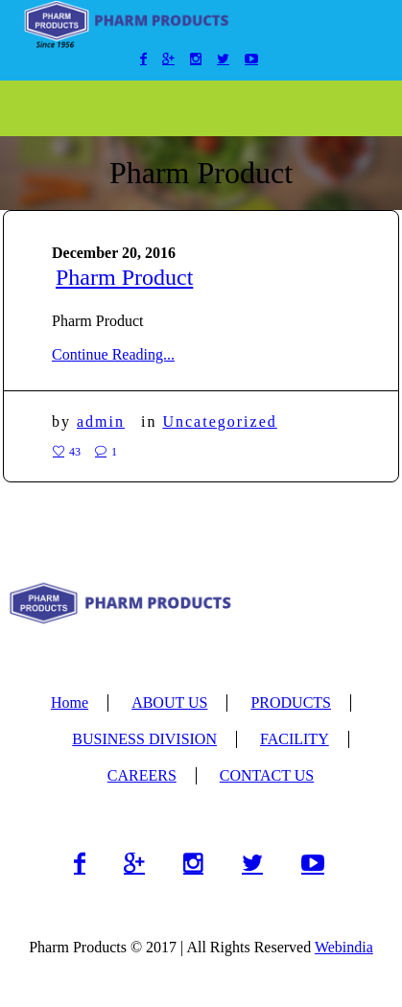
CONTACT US (267, 775)
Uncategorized (219, 421)
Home (69, 702)
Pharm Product (124, 277)
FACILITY (294, 739)
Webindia (344, 947)
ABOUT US (169, 702)
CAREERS (142, 775)
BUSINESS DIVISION (144, 739)
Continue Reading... (113, 354)
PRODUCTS (290, 702)
